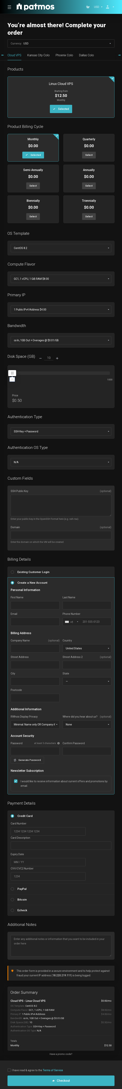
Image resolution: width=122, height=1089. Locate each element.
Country (67, 640)
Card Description (20, 837)
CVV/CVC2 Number (22, 868)
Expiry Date (17, 854)
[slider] (12, 373)
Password (16, 743)
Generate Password (27, 760)
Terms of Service (53, 1070)
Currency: (61, 43)
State (66, 673)
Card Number (18, 823)
